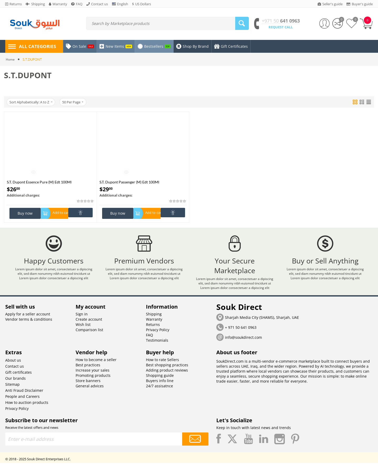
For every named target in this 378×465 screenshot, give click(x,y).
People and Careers (22, 398)
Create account (89, 321)
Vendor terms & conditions (28, 321)
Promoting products (93, 377)
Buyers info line (160, 382)
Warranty (154, 321)
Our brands (15, 380)
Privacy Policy (157, 331)
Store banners (88, 382)
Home (10, 59)
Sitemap (12, 386)
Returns (153, 326)
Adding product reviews (167, 372)
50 (74, 102)
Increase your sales (92, 372)
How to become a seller (96, 361)
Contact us (14, 368)
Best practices (88, 366)
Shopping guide (160, 377)
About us (13, 362)
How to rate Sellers (162, 361)
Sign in (82, 316)
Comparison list (89, 331)
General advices (90, 387)
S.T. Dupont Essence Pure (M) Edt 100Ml (39, 182)
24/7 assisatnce (159, 387)
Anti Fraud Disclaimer (24, 392)
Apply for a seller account (27, 316)
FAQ (149, 337)
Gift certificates (18, 374)
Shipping (154, 316)
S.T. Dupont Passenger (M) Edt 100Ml (129, 182)
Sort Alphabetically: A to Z (31, 102)
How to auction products (26, 404)
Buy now (25, 213)
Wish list (83, 326)
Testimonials (157, 342)
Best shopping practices (167, 366)
